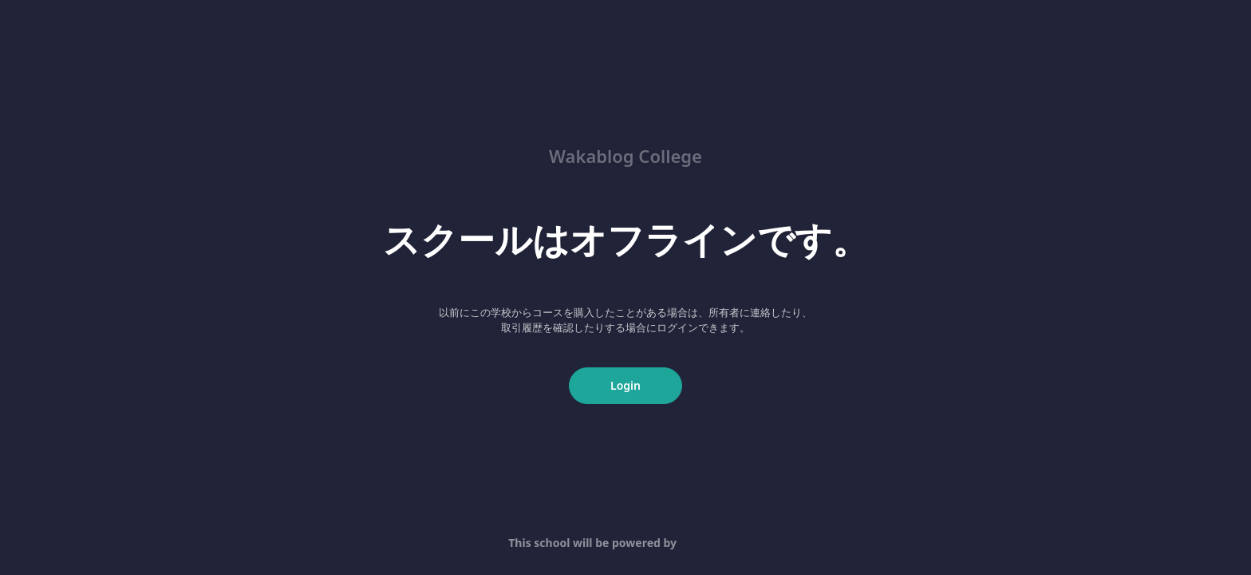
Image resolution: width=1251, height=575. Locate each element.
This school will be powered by (625, 542)
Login (625, 385)
